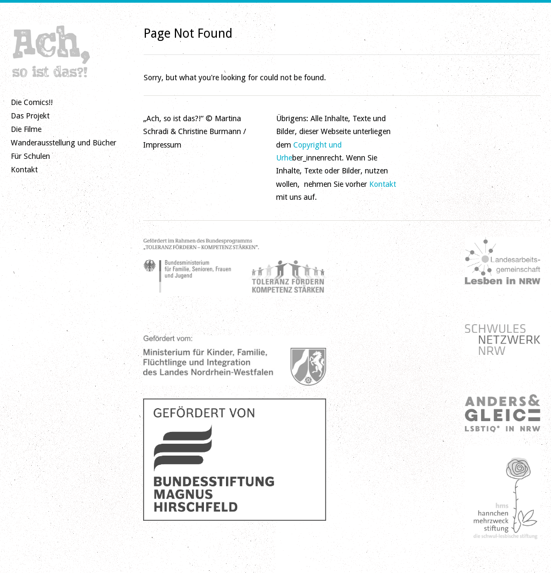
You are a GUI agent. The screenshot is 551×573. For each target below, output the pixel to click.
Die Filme (26, 129)
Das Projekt (30, 115)
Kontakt (24, 169)
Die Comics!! (32, 102)
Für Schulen (30, 156)
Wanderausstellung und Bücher (63, 142)
